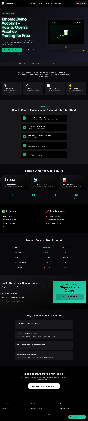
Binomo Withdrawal (64, 408)
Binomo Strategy (64, 406)
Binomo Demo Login (35, 406)
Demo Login (40, 3)
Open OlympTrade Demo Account (44, 386)
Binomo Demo (34, 403)
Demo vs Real (48, 3)
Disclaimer (4, 408)
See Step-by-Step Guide (32, 50)
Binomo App (32, 3)
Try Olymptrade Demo (77, 417)
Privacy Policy (5, 406)
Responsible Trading (6, 403)
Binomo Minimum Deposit (36, 408)
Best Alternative (57, 3)
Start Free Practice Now (12, 50)
